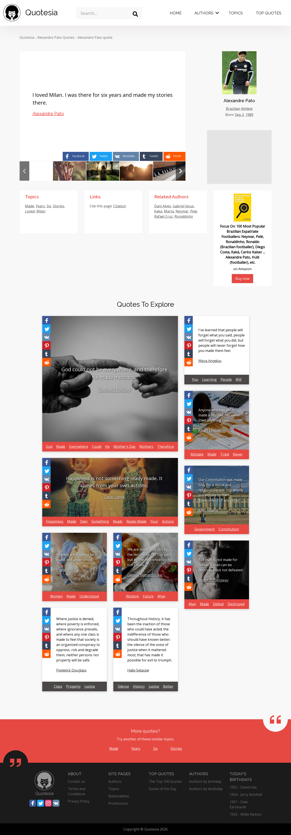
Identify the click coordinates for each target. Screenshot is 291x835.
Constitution (229, 529)
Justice (89, 686)
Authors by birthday (205, 781)
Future (148, 596)
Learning (209, 379)
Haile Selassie (138, 670)
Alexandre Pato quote (95, 37)
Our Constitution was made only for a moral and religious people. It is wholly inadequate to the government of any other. (220, 490)
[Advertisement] (239, 157)
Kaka (158, 211)
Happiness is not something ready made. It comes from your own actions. (114, 481)
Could (96, 446)
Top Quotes (268, 13)
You (195, 379)
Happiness (54, 521)
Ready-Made (136, 521)
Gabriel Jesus (183, 206)
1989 (249, 114)
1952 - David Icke (243, 787)
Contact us (76, 781)
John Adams (208, 510)
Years (40, 206)
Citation (119, 206)
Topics (236, 13)
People (226, 379)
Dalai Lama (114, 497)
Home (176, 13)
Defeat (218, 604)
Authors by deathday (206, 788)
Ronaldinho (183, 216)
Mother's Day (124, 446)
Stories (58, 206)
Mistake (197, 454)
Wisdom (132, 596)
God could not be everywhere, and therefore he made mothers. (114, 373)
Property (73, 686)
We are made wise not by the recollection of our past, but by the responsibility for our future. (150, 557)
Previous (24, 171)
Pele (193, 211)
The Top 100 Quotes (165, 781)
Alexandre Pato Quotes (56, 37)
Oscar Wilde (66, 570)
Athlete (247, 108)
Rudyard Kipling (114, 389)
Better (168, 686)
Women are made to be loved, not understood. (75, 557)
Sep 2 (239, 114)
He (107, 446)
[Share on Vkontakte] (126, 156)
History (139, 686)
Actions (168, 521)
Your (154, 521)
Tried (224, 454)
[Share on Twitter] (101, 156)
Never (238, 454)
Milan (40, 211)
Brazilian (233, 108)
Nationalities (118, 796)
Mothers (146, 446)
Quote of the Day (162, 788)
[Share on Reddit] (174, 156)
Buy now (242, 278)
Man (192, 604)
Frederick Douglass (71, 670)
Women (56, 596)
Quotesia (27, 37)
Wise (161, 596)
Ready (118, 521)
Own (83, 521)
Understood (89, 596)
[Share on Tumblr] (151, 156)
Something (100, 521)
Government (205, 529)
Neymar (182, 211)
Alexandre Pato (48, 113)
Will (238, 379)
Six (49, 206)
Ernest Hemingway (213, 580)
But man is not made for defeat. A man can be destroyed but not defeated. (220, 564)
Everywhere (78, 446)
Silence (123, 686)
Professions (118, 803)
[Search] (135, 14)
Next (180, 171)
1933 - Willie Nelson (245, 814)
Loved (30, 211)
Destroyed (236, 604)
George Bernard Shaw (144, 575)
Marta (169, 211)
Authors (204, 13)
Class (58, 686)
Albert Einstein (209, 430)
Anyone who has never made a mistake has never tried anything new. (219, 415)
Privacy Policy (78, 801)
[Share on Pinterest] (46, 345)
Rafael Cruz (163, 216)
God (49, 446)
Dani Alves (162, 206)
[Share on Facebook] (76, 156)
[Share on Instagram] (48, 803)
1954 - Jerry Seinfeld (246, 794)
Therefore (165, 446)
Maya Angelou (209, 361)
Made (29, 206)
